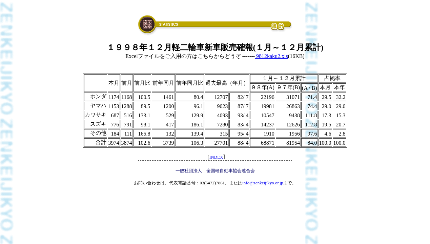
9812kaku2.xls (271, 56)
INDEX (216, 157)
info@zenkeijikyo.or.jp (262, 182)
